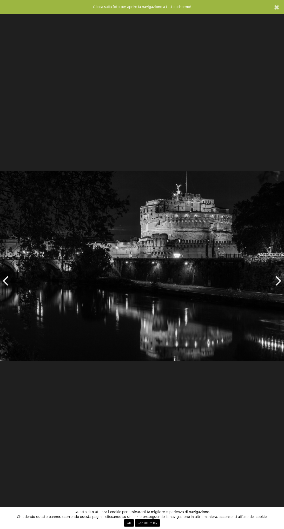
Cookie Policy (147, 523)
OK (129, 523)
